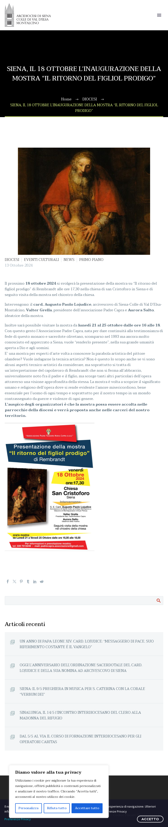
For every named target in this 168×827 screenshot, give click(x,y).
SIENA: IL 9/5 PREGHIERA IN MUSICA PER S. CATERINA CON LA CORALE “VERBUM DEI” (82, 691)
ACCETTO (150, 819)
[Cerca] (84, 600)
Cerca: (158, 600)
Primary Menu (159, 15)
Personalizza (28, 808)
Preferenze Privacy (18, 819)
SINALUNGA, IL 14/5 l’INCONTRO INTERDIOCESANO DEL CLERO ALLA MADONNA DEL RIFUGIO (80, 715)
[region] (59, 791)
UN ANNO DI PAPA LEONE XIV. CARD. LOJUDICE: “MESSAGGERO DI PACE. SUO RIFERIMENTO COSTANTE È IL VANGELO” (87, 644)
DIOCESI (12, 260)
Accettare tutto (87, 808)
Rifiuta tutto (57, 808)
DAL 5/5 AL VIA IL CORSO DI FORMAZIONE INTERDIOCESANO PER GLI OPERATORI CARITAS (80, 739)
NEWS (69, 260)
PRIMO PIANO (91, 260)
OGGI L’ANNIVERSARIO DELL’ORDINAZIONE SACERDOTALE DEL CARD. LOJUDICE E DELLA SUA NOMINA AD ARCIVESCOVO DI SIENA (81, 668)
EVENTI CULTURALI (41, 260)
